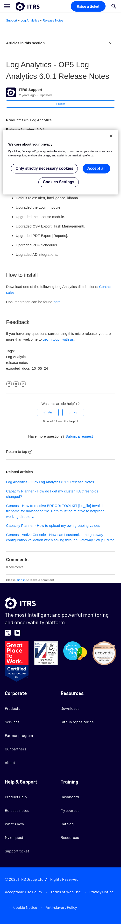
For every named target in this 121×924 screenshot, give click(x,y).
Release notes (17, 810)
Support (11, 20)
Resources (70, 837)
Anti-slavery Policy (61, 907)
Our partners (15, 749)
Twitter (16, 384)
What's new (14, 823)
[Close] (111, 136)
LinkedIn (23, 384)
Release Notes (53, 20)
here (57, 302)
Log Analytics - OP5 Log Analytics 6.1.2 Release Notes (50, 482)
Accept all (96, 168)
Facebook (9, 384)
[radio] (48, 412)
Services (12, 721)
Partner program (19, 735)
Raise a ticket (88, 6)
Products (12, 708)
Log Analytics (30, 20)
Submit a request (79, 436)
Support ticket (17, 851)
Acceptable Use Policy (23, 891)
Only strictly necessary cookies (44, 168)
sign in (21, 580)
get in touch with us (58, 339)
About (10, 762)
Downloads (70, 708)
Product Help (16, 796)
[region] (60, 162)
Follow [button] (60, 104)
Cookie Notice (25, 907)
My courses (70, 810)
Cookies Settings (58, 182)
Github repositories (77, 721)
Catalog (67, 823)
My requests (15, 837)
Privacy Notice (101, 891)
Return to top (19, 451)
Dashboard (70, 796)
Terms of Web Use (65, 891)
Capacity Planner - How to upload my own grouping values (53, 525)
